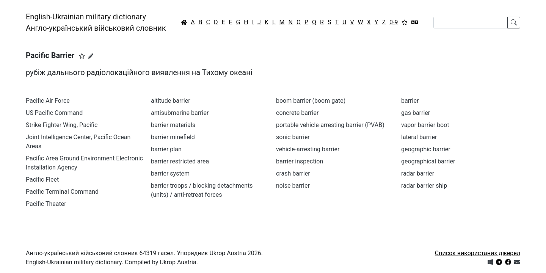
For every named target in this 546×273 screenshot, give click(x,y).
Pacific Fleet (42, 179)
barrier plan (166, 149)
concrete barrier (297, 112)
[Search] (470, 22)
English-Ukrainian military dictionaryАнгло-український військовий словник (96, 22)
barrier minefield (173, 137)
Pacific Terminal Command (62, 191)
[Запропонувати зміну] (90, 56)
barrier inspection (299, 161)
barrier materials (173, 125)
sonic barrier (293, 137)
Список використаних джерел (477, 253)
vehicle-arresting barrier (307, 149)
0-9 (393, 22)
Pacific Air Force (48, 100)
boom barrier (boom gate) (310, 100)
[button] (82, 56)
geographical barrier (428, 161)
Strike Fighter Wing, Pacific (61, 125)
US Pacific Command (54, 112)
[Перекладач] (415, 22)
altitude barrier (170, 100)
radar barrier (417, 173)
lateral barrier (419, 137)
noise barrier (293, 185)
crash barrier (293, 173)
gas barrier (415, 112)
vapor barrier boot (425, 125)
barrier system (170, 173)
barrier (410, 100)
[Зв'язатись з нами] (517, 262)
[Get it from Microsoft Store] (490, 262)
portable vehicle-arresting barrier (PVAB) (330, 125)
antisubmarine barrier (180, 112)
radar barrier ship (424, 185)
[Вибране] (405, 22)
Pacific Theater (46, 203)
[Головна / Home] (184, 22)
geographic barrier (425, 149)
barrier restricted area (180, 161)
